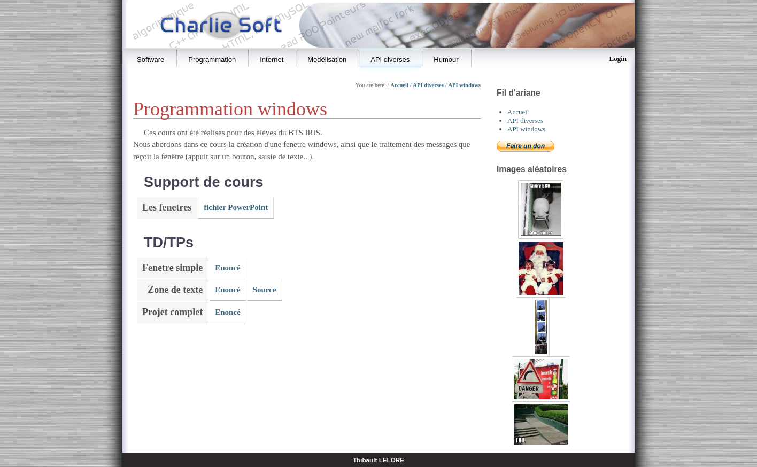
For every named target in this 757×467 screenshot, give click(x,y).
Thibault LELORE (378, 459)
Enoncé (228, 267)
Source (264, 289)
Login (618, 59)
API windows (464, 85)
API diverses (428, 85)
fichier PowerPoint (236, 207)
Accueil (399, 85)
